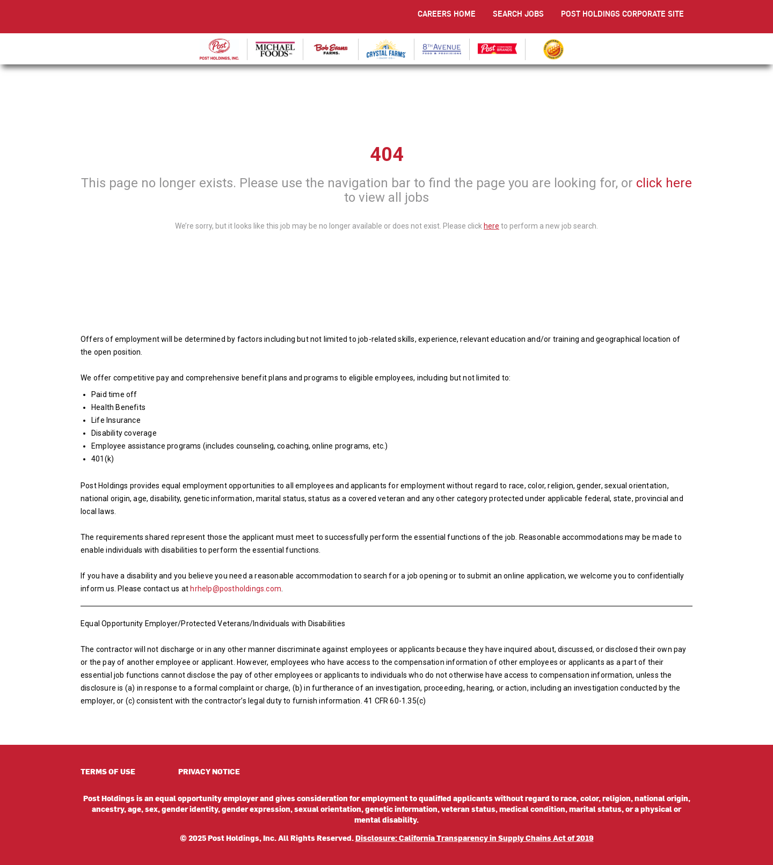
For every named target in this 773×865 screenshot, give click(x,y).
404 (387, 154)
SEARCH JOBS (518, 14)
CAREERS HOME (447, 14)
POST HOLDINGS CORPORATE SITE (622, 14)
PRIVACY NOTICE (209, 771)
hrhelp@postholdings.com (235, 588)
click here (664, 182)
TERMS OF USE (108, 771)
